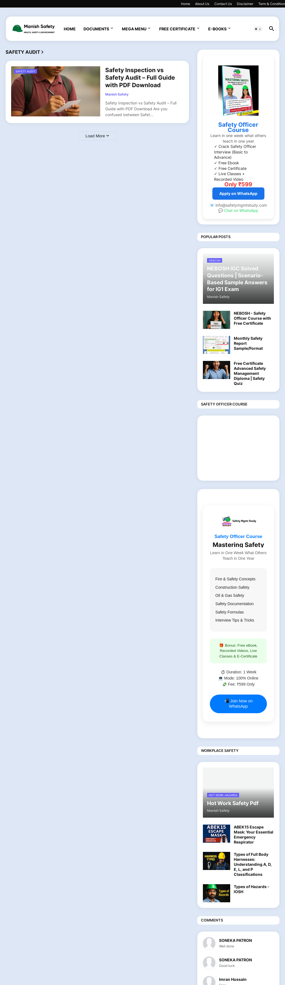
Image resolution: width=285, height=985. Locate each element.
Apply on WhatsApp (238, 193)
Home (185, 4)
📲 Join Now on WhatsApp (238, 704)
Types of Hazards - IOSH (251, 889)
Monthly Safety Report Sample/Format (248, 343)
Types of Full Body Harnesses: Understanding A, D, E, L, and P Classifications (253, 864)
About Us (202, 4)
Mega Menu (134, 28)
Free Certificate (177, 28)
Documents (96, 28)
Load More (95, 135)
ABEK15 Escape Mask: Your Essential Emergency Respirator (253, 835)
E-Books (217, 28)
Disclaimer (245, 4)
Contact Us (223, 4)
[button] (258, 29)
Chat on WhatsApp (241, 210)
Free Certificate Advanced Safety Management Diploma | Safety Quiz (250, 373)
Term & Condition (271, 4)
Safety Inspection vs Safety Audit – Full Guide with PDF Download (140, 78)
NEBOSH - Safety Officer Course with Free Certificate (252, 318)
